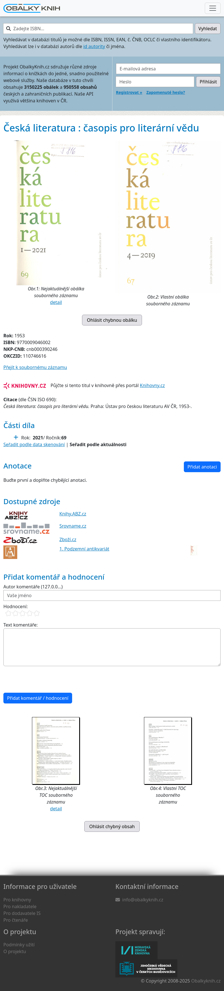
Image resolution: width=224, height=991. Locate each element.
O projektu (14, 951)
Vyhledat (208, 28)
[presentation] (46, 679)
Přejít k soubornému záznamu (35, 367)
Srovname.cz (72, 526)
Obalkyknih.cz (206, 981)
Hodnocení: (15, 606)
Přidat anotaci (202, 467)
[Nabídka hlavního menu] (213, 8)
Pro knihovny (17, 900)
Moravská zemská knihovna (136, 950)
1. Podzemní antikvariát (84, 549)
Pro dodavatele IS (22, 913)
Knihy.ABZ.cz (72, 514)
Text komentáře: (20, 625)
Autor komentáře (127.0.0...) (33, 587)
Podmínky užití (19, 945)
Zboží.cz (67, 539)
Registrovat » (129, 92)
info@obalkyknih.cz (142, 900)
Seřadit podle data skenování (34, 444)
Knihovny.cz (152, 385)
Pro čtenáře (15, 920)
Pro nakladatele (19, 906)
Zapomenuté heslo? (165, 92)
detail (56, 302)
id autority (94, 46)
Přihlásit (208, 82)
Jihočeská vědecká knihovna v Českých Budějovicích (146, 968)
